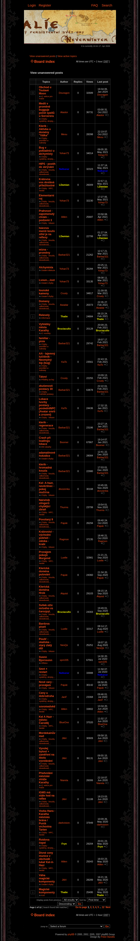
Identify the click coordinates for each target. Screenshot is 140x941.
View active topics (67, 56)
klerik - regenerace (46, 424)
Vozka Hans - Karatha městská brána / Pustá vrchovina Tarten (47, 820)
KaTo (64, 362)
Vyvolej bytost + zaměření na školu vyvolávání (46, 754)
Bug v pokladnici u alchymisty (46, 150)
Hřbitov (44, 663)
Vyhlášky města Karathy (44, 327)
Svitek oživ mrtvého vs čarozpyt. (46, 608)
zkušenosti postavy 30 (46, 387)
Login (32, 5)
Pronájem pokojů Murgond (45, 555)
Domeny (44, 301)
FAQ (94, 5)
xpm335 (64, 660)
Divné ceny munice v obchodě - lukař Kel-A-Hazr (46, 859)
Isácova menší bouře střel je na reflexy (47, 232)
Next (108, 907)
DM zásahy (46, 447)
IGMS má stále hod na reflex (46, 795)
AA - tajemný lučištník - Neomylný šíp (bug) (47, 358)
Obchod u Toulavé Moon (45, 90)
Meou (64, 134)
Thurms (64, 507)
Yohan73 (64, 153)
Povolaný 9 (46, 519)
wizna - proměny (44, 251)
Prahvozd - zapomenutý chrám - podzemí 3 (46, 215)
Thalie (64, 316)
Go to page (81, 907)
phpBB (71, 934)
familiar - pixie (44, 340)
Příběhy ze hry (47, 380)
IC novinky (46, 333)
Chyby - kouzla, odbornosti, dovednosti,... (47, 172)
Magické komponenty (47, 891)
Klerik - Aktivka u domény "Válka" (45, 130)
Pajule (64, 523)
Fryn (64, 843)
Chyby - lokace (48, 223)
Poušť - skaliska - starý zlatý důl (45, 644)
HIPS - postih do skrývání (47, 165)
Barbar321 (64, 254)
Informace (45, 318)
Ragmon (64, 539)
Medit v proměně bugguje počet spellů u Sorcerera (46, 110)
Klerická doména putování (44, 571)
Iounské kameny (44, 292)
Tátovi (43, 376)
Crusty (64, 293)
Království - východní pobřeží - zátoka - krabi (46, 538)
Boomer (64, 442)
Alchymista (46, 267)
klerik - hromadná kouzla (45, 467)
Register (45, 5)
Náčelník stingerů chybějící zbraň (44, 505)
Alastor (64, 112)
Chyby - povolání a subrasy (43, 140)
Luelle (64, 557)
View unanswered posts (42, 56)
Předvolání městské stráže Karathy (45, 778)
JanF (64, 697)
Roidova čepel (44, 841)
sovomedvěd (47, 706)
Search (107, 5)
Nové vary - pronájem (46, 683)
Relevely (44, 315)
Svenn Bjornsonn (45, 659)
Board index (44, 61)
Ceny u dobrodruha (46, 694)
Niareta (64, 780)
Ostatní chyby (47, 283)
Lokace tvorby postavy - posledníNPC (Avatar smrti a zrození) (47, 406)
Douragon (64, 93)
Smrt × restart (43, 670)
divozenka (64, 489)
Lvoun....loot (47, 280)
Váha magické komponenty (47, 878)
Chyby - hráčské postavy (46, 393)
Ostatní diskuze (48, 270)
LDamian (64, 184)
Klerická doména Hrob (44, 590)
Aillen (64, 217)
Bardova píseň (44, 625)
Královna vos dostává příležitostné (47, 182)
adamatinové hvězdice (47, 454)
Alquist (64, 593)
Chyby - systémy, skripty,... (47, 120)
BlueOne (64, 722)
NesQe (64, 645)
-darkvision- (64, 822)
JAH (64, 738)
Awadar (64, 304)
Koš (43, 895)
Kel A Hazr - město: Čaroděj (46, 720)
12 (103, 907)
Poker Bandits (108, 937)
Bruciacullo (64, 328)
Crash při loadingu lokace (45, 441)
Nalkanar (64, 169)
